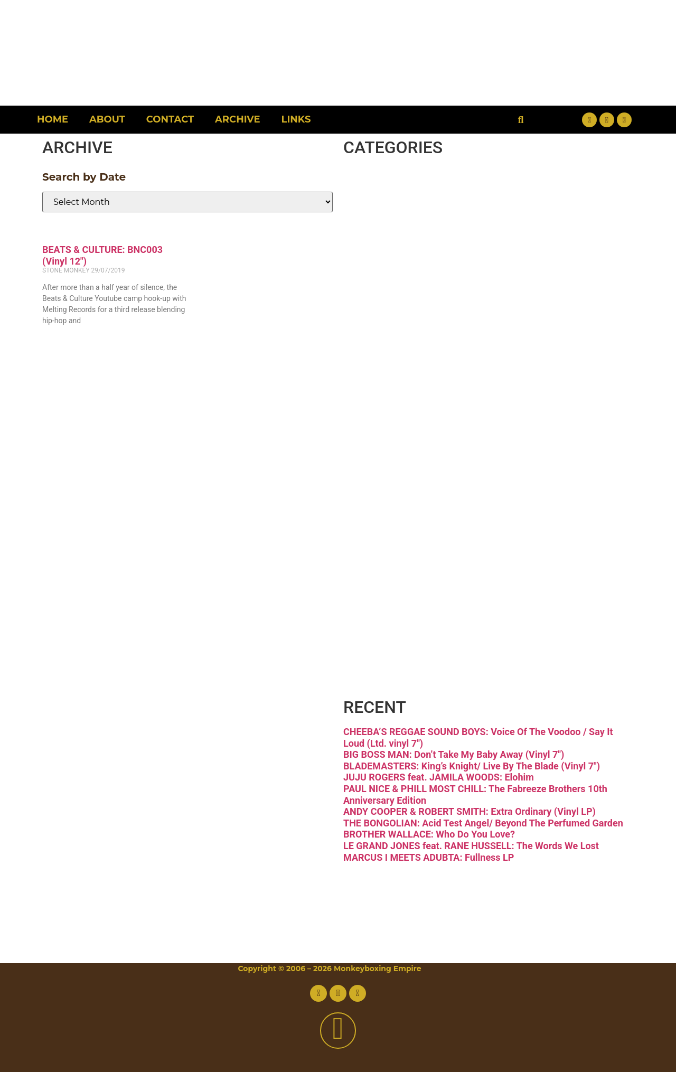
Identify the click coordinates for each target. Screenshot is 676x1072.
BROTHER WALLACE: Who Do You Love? (429, 834)
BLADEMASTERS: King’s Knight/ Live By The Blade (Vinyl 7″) (471, 766)
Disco (398, 232)
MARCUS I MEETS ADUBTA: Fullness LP (428, 857)
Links (296, 119)
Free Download (475, 676)
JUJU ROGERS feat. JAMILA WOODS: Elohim (438, 777)
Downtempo (454, 277)
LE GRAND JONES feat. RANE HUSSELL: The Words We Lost (471, 845)
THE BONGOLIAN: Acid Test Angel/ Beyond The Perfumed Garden (483, 823)
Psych (401, 499)
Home (52, 119)
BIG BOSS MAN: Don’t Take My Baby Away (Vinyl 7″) (453, 754)
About (107, 119)
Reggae (415, 543)
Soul (389, 587)
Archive (237, 119)
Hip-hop (419, 365)
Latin (394, 454)
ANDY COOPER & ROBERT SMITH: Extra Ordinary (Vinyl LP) (469, 811)
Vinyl (394, 632)
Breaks (409, 188)
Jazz (388, 410)
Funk (394, 321)
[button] (521, 119)
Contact (170, 119)
